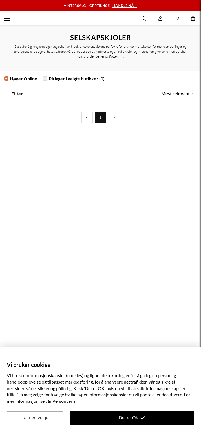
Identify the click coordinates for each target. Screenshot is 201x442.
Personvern (63, 401)
